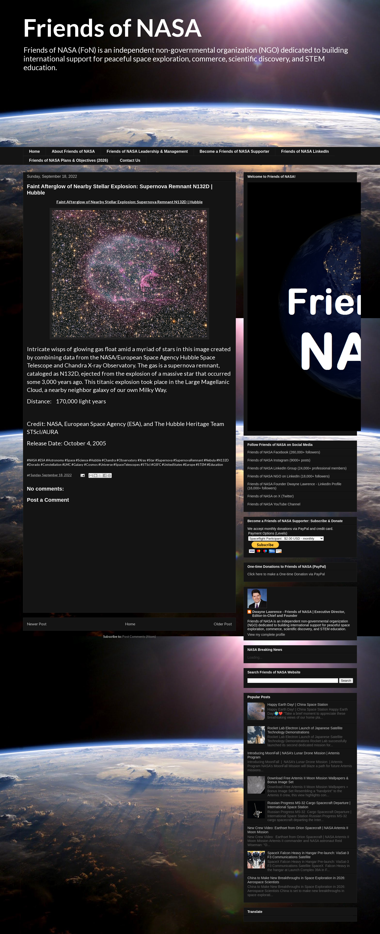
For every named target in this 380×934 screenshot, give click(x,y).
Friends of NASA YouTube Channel (273, 504)
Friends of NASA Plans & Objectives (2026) (68, 160)
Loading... (254, 657)
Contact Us (130, 160)
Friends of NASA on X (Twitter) (270, 496)
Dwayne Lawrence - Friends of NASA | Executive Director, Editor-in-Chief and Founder (298, 614)
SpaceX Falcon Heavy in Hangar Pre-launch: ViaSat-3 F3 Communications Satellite (308, 855)
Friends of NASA (112, 27)
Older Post (223, 624)
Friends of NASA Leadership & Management (147, 151)
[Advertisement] (190, 110)
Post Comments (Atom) (139, 636)
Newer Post (37, 624)
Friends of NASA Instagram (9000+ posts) (278, 460)
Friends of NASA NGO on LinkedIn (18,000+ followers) (288, 476)
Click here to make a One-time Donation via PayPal (286, 574)
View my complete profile (266, 635)
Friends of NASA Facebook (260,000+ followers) (283, 452)
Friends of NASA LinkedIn (305, 151)
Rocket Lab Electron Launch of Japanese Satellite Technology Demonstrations (305, 730)
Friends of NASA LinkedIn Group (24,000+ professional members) (297, 468)
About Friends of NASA (73, 151)
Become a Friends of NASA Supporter (234, 151)
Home (34, 151)
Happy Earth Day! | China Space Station (298, 704)
